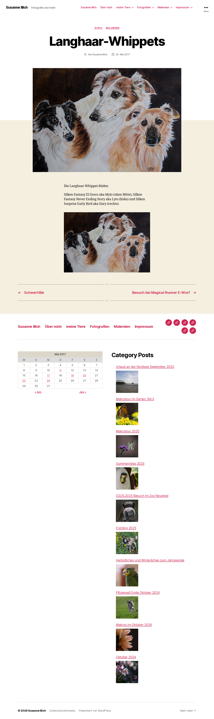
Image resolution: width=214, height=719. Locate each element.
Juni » (82, 392)
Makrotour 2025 (127, 431)
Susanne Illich (17, 7)
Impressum (182, 7)
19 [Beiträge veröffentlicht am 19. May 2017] (72, 375)
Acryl (99, 28)
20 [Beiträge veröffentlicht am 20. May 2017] (84, 375)
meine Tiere (123, 7)
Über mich (106, 7)
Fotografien (144, 7)
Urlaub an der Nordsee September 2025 (145, 367)
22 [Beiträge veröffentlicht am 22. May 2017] (23, 380)
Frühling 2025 (126, 528)
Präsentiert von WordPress (95, 710)
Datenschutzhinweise (62, 710)
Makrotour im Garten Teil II (135, 399)
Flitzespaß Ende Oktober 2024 (138, 592)
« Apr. (38, 392)
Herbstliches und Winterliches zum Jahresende (150, 560)
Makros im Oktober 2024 (134, 625)
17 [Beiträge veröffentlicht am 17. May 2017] (48, 375)
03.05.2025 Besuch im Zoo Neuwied (142, 496)
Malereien (163, 7)
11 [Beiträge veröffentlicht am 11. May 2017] (60, 370)
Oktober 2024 (126, 657)
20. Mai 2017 (123, 54)
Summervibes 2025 (130, 463)
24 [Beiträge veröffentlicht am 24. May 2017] (48, 380)
